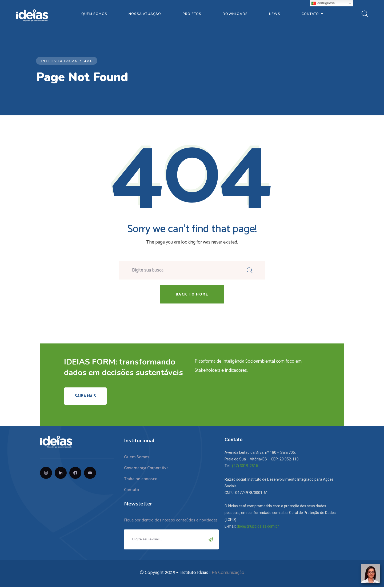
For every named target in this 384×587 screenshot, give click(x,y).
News (274, 14)
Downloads (235, 14)
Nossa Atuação (145, 14)
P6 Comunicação (228, 573)
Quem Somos (94, 14)
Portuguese (323, 3)
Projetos (192, 14)
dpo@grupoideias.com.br (258, 526)
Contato (310, 14)
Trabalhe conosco (140, 479)
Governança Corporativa (146, 468)
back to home (192, 295)
